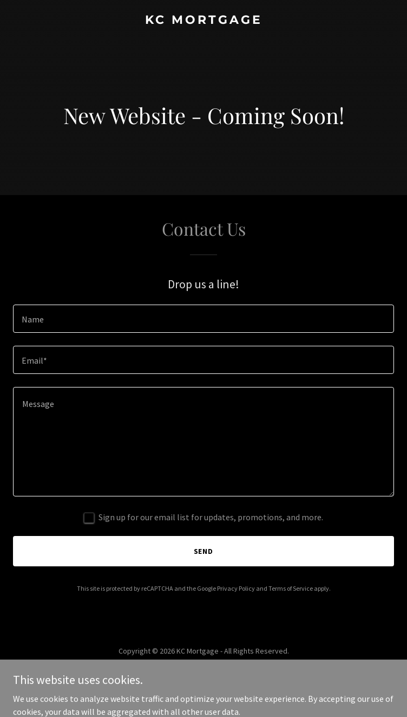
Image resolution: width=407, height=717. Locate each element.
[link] (203, 20)
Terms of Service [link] (290, 588)
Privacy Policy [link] (236, 588)
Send (204, 551)
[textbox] (203, 319)
